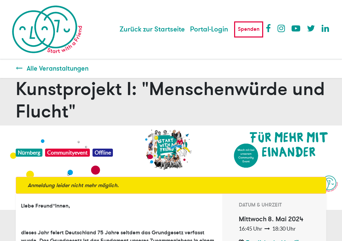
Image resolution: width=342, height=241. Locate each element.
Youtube (295, 28)
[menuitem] (152, 29)
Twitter (311, 28)
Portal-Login (209, 29)
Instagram (281, 28)
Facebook (270, 28)
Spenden (249, 29)
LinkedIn (325, 28)
